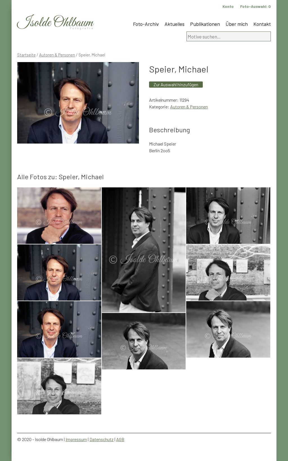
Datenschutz (101, 439)
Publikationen (205, 24)
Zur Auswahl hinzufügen (176, 84)
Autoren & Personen (57, 54)
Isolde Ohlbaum (55, 23)
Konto (228, 6)
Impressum (76, 439)
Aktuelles (174, 24)
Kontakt (262, 24)
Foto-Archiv (146, 24)
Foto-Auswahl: (255, 6)
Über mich (237, 24)
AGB (120, 439)
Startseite (26, 54)
